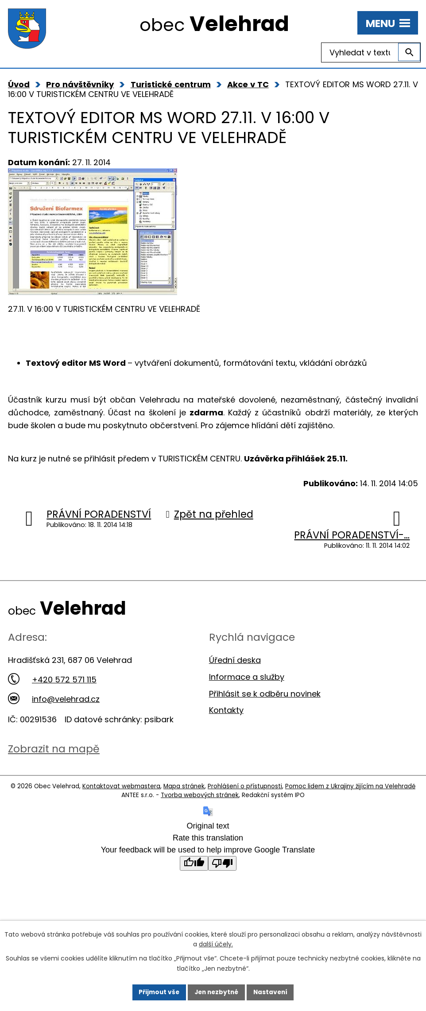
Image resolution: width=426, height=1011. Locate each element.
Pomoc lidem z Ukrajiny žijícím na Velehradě (350, 786)
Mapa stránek (184, 786)
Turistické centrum (171, 84)
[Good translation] (194, 863)
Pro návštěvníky (80, 84)
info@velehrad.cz (54, 699)
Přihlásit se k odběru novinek (265, 693)
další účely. (216, 944)
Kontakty (226, 710)
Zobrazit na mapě (54, 748)
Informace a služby (246, 676)
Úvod (19, 84)
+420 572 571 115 (52, 679)
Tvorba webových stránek (200, 795)
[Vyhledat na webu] (371, 52)
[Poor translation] (222, 863)
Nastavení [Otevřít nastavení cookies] (272, 992)
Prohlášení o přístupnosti (245, 786)
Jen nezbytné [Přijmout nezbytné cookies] (216, 992)
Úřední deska (235, 660)
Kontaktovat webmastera (121, 786)
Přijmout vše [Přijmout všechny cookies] (157, 992)
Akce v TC (248, 84)
